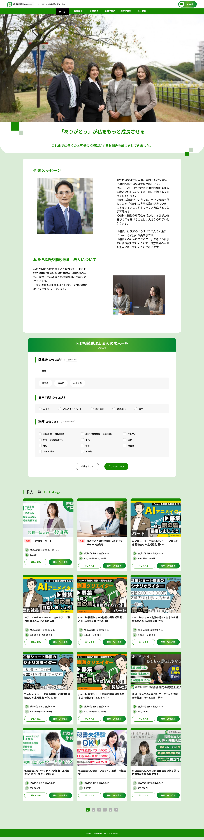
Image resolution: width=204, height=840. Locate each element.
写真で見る (125, 11)
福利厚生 (78, 11)
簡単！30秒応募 (60, 562)
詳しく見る (36, 562)
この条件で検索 (117, 466)
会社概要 (141, 11)
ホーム (62, 11)
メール (189, 4)
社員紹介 (94, 11)
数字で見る (110, 11)
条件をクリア (85, 466)
